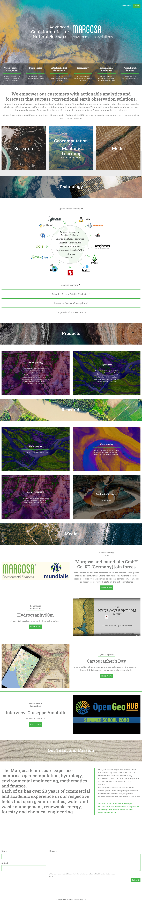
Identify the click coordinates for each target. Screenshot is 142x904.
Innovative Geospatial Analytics (69, 303)
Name (4, 851)
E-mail (5, 862)
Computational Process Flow (69, 312)
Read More (106, 587)
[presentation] (68, 882)
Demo (137, 6)
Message (53, 851)
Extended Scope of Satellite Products (69, 294)
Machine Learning (69, 285)
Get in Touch (126, 6)
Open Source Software (69, 208)
